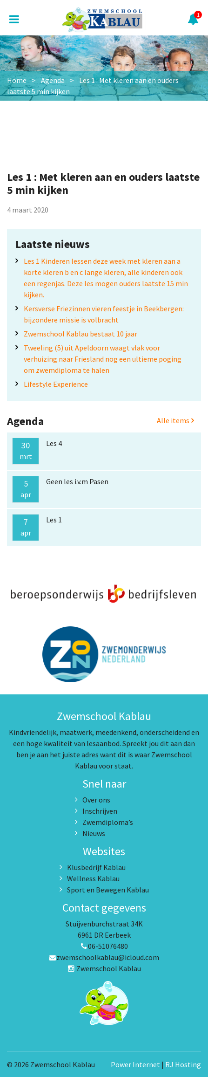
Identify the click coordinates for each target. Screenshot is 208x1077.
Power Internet (135, 1064)
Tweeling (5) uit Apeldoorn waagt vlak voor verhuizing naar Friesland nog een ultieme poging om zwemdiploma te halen (102, 359)
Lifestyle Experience (56, 384)
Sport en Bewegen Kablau (108, 889)
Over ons (96, 799)
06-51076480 (104, 946)
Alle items (175, 420)
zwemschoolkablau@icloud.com (104, 957)
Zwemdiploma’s (107, 822)
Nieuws (93, 833)
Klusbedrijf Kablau (96, 867)
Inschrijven (99, 811)
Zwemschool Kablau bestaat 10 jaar (80, 333)
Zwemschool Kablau (104, 968)
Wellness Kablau (93, 878)
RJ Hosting (183, 1064)
